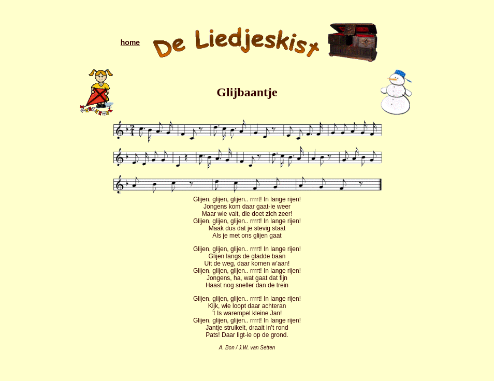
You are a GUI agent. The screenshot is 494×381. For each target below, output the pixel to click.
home (130, 42)
